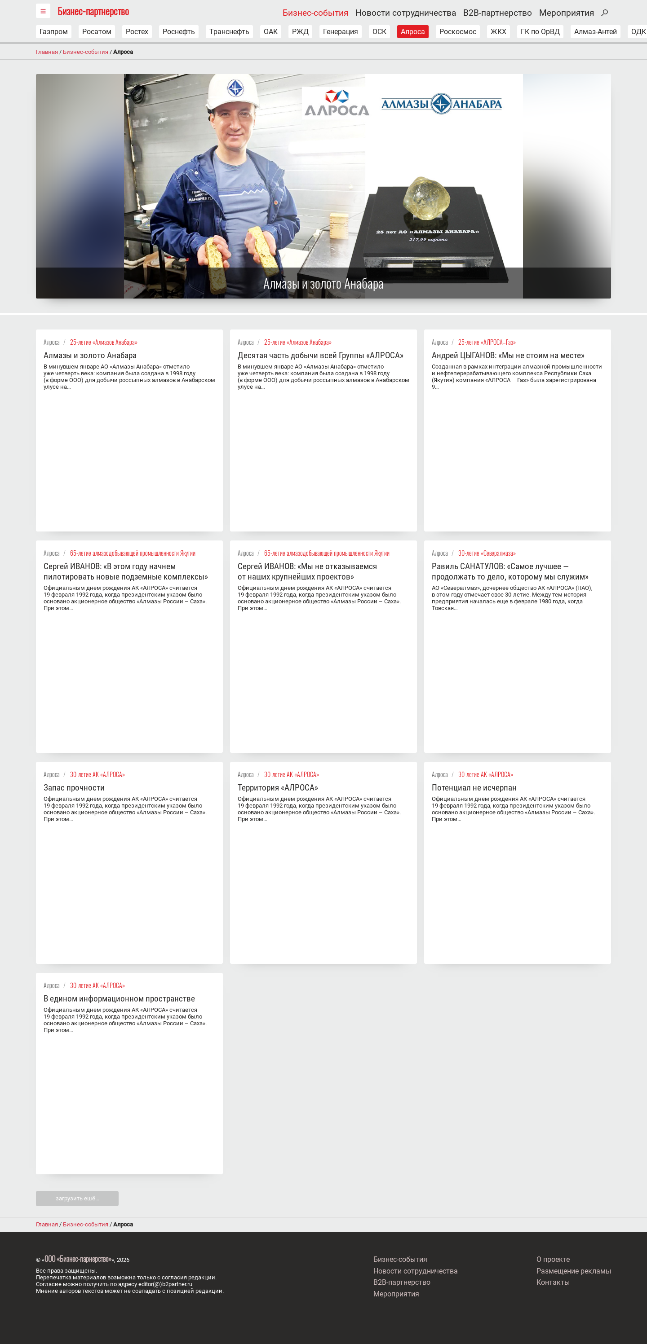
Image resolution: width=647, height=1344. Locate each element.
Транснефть (229, 31)
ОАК (271, 31)
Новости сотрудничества (405, 13)
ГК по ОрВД (540, 31)
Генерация (340, 31)
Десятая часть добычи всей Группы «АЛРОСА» (320, 355)
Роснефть (179, 31)
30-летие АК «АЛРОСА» (97, 774)
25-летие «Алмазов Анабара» (103, 342)
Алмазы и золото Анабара (90, 355)
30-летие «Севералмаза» (487, 553)
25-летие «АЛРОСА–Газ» (487, 342)
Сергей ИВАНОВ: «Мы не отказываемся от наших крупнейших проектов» (307, 571)
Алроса (413, 31)
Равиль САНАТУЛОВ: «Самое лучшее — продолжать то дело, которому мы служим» (510, 571)
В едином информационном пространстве (119, 998)
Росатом (96, 31)
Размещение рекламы (573, 1271)
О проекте (553, 1259)
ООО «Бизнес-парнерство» (77, 1258)
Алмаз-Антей (595, 31)
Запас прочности (74, 787)
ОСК (379, 31)
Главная (47, 51)
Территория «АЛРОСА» (278, 787)
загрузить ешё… (77, 1198)
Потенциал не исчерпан (474, 787)
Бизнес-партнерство (93, 10)
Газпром (54, 31)
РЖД (300, 31)
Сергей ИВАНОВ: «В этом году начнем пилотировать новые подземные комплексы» (126, 571)
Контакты (553, 1282)
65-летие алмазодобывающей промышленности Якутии (132, 553)
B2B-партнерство (497, 13)
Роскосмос (457, 31)
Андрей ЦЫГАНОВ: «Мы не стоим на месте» (508, 355)
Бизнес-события (315, 13)
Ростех (137, 31)
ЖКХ (498, 31)
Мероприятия (566, 13)
